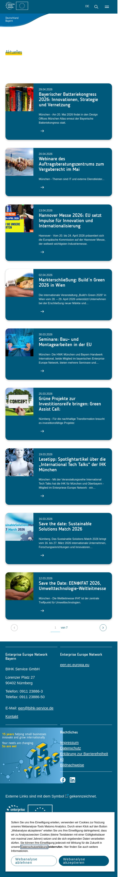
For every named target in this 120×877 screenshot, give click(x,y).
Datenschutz (70, 748)
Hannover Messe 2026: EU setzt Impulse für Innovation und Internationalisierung (70, 220)
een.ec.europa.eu (74, 665)
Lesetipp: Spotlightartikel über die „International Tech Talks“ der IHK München (72, 464)
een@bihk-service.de (36, 708)
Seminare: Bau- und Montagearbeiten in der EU (65, 342)
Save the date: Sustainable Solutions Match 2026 (65, 526)
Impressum (69, 742)
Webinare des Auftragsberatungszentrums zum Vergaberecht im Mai (71, 164)
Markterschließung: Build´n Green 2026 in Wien (72, 282)
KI (62, 759)
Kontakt (11, 716)
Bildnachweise (72, 765)
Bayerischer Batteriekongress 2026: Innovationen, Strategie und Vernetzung (68, 99)
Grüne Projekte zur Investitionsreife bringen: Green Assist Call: (70, 403)
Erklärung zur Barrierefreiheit (84, 754)
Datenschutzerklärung (34, 846)
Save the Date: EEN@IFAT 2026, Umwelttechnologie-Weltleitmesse (72, 585)
